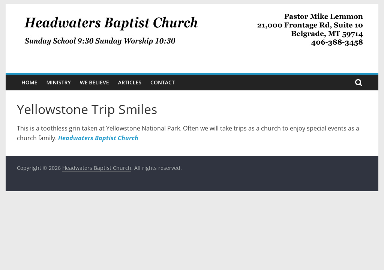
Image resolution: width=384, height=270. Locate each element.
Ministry (58, 82)
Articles (129, 82)
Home (29, 82)
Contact (162, 82)
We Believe (94, 82)
